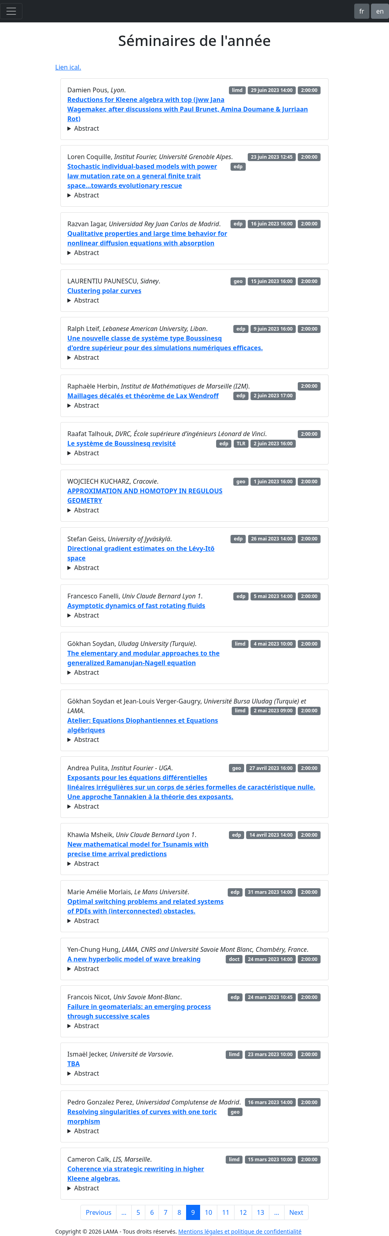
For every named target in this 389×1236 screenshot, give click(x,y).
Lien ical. (68, 67)
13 (260, 1212)
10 (208, 1212)
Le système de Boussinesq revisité (121, 443)
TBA (73, 1063)
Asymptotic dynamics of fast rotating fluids (136, 605)
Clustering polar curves (104, 290)
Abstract (86, 128)
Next (296, 1212)
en (380, 11)
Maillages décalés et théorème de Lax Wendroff (143, 395)
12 (243, 1212)
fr (361, 11)
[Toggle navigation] (11, 11)
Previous (98, 1212)
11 (225, 1212)
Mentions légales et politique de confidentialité (240, 1231)
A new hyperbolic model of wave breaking (134, 959)
